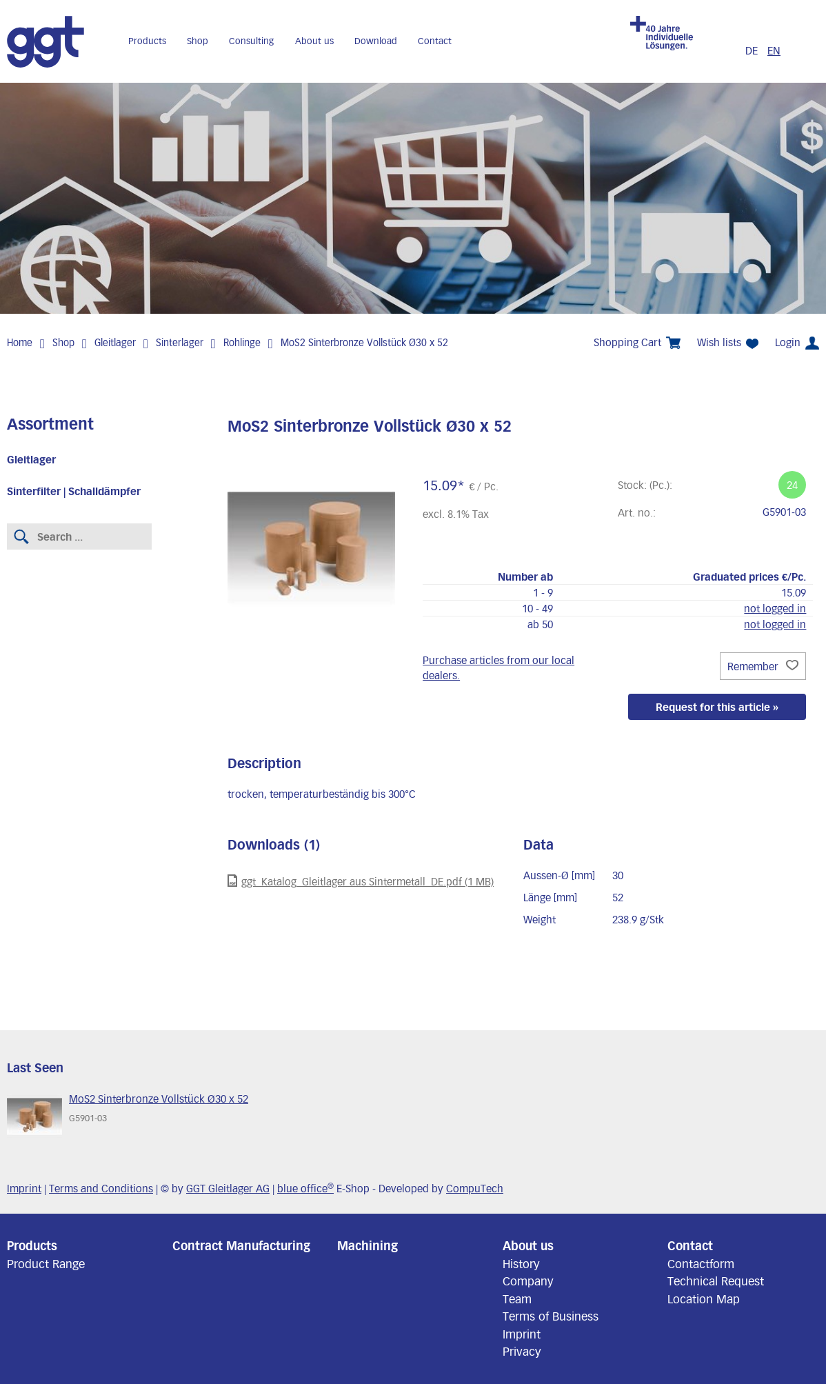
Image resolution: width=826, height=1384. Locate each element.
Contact (435, 40)
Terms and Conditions (101, 1188)
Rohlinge (242, 342)
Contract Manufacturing (241, 1245)
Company (528, 1280)
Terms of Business (550, 1316)
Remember (762, 666)
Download (375, 40)
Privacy (522, 1351)
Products (147, 40)
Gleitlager (115, 342)
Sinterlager (179, 342)
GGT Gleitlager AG (228, 1188)
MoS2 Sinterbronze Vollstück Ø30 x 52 (364, 342)
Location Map (703, 1298)
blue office (305, 1188)
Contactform (700, 1263)
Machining (367, 1245)
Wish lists (727, 342)
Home (19, 342)
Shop (197, 40)
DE (752, 50)
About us (314, 40)
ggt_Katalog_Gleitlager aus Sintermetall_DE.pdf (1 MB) (361, 880)
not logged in (775, 608)
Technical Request (715, 1280)
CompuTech (474, 1188)
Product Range (46, 1263)
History (521, 1263)
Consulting (251, 40)
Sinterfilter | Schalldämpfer (74, 491)
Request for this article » (717, 707)
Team (517, 1298)
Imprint (24, 1188)
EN (773, 50)
